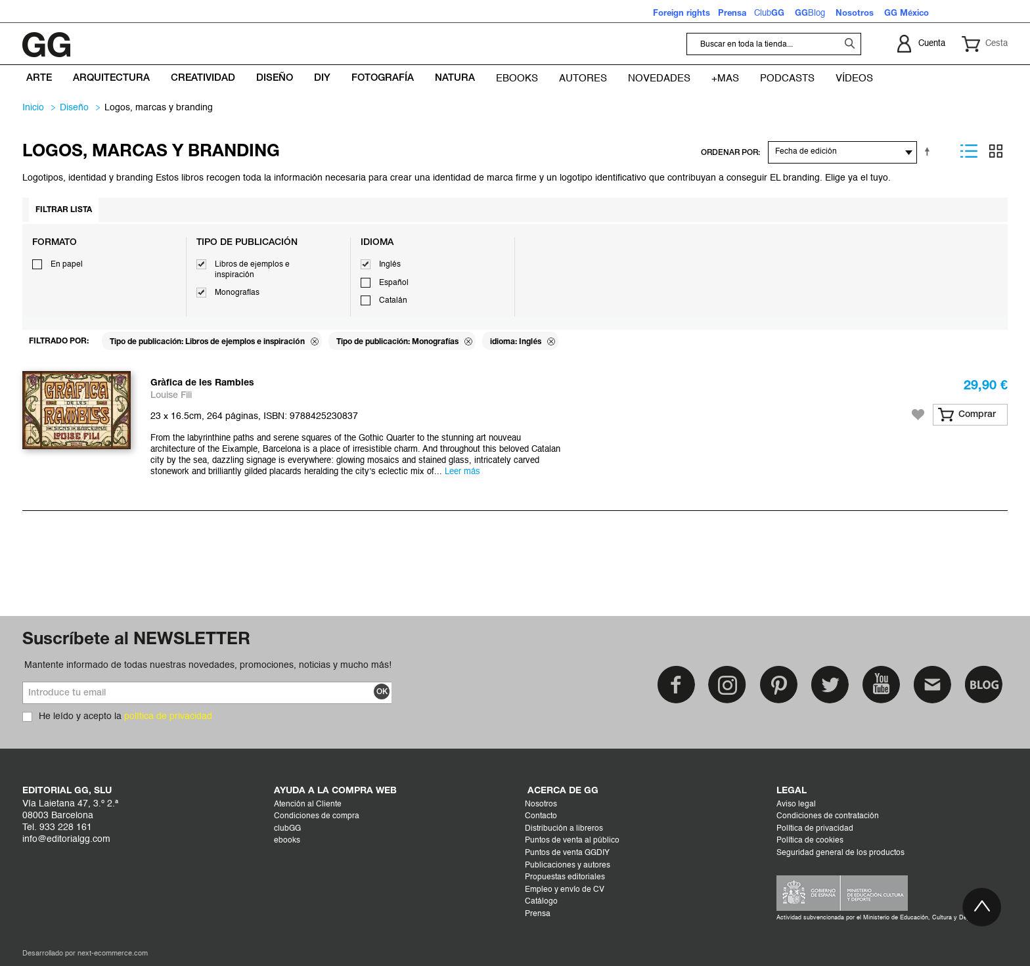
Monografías (237, 293)
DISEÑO (74, 107)
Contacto (541, 816)
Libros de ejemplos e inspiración (252, 270)
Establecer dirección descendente (929, 151)
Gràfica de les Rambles (202, 383)
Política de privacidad (814, 829)
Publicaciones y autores (567, 865)
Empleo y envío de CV (564, 890)
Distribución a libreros (564, 829)
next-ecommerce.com (113, 953)
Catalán (393, 301)
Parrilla (995, 151)
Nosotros (541, 804)
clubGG (287, 829)
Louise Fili (171, 395)
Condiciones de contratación (827, 816)
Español (394, 283)
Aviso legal (796, 804)
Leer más (462, 472)
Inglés (390, 265)
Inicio (33, 107)
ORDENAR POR (729, 152)
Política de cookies (809, 841)
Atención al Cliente (308, 804)
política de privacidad (168, 716)
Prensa (537, 914)
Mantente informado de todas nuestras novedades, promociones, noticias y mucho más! (208, 665)
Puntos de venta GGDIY (567, 853)
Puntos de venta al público (572, 841)
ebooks (287, 841)
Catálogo (541, 902)
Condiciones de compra (316, 816)
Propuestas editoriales (565, 877)
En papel (67, 265)
